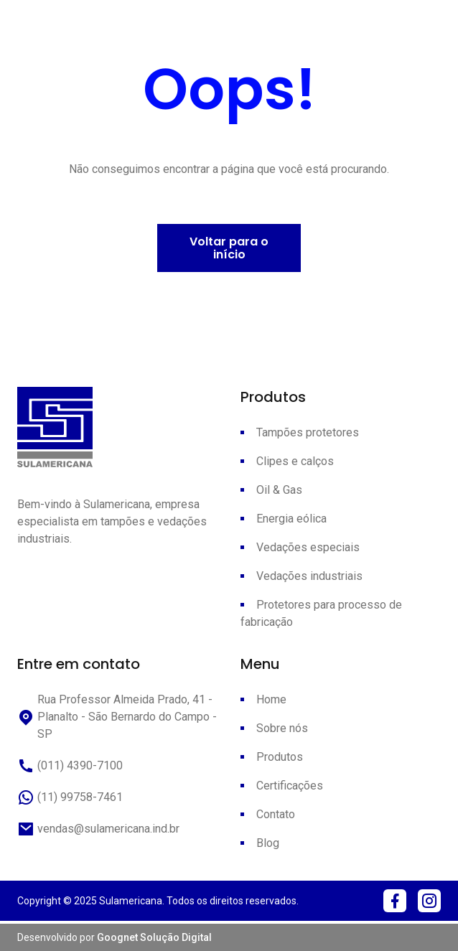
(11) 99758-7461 (70, 797)
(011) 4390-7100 (70, 765)
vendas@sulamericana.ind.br (98, 829)
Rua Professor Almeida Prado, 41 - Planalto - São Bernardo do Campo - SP (117, 717)
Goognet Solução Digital (154, 937)
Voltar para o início (229, 248)
